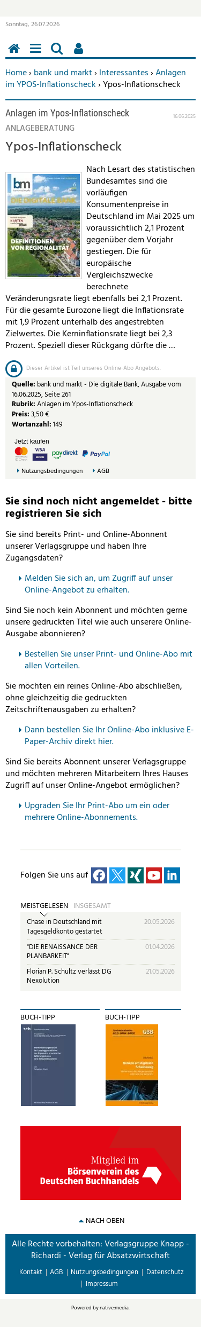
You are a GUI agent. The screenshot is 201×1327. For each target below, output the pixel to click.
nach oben (105, 1221)
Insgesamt (92, 906)
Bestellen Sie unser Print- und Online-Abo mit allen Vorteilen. (108, 660)
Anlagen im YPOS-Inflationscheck (95, 79)
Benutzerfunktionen (80, 54)
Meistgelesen (44, 906)
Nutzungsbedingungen (52, 472)
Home (16, 73)
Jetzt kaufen (31, 441)
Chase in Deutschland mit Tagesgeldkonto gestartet (64, 927)
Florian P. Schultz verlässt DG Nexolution (69, 976)
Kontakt (30, 1272)
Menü (37, 54)
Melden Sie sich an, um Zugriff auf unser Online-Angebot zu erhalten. (99, 584)
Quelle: (24, 384)
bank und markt (63, 73)
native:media (114, 1308)
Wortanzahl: (31, 424)
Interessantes (123, 73)
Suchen (59, 54)
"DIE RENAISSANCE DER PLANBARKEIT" (62, 952)
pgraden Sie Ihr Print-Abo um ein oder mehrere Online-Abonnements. (97, 812)
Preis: (20, 414)
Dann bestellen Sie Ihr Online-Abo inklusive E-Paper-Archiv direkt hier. (109, 736)
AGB (103, 472)
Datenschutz (165, 1272)
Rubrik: (24, 404)
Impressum (102, 1284)
